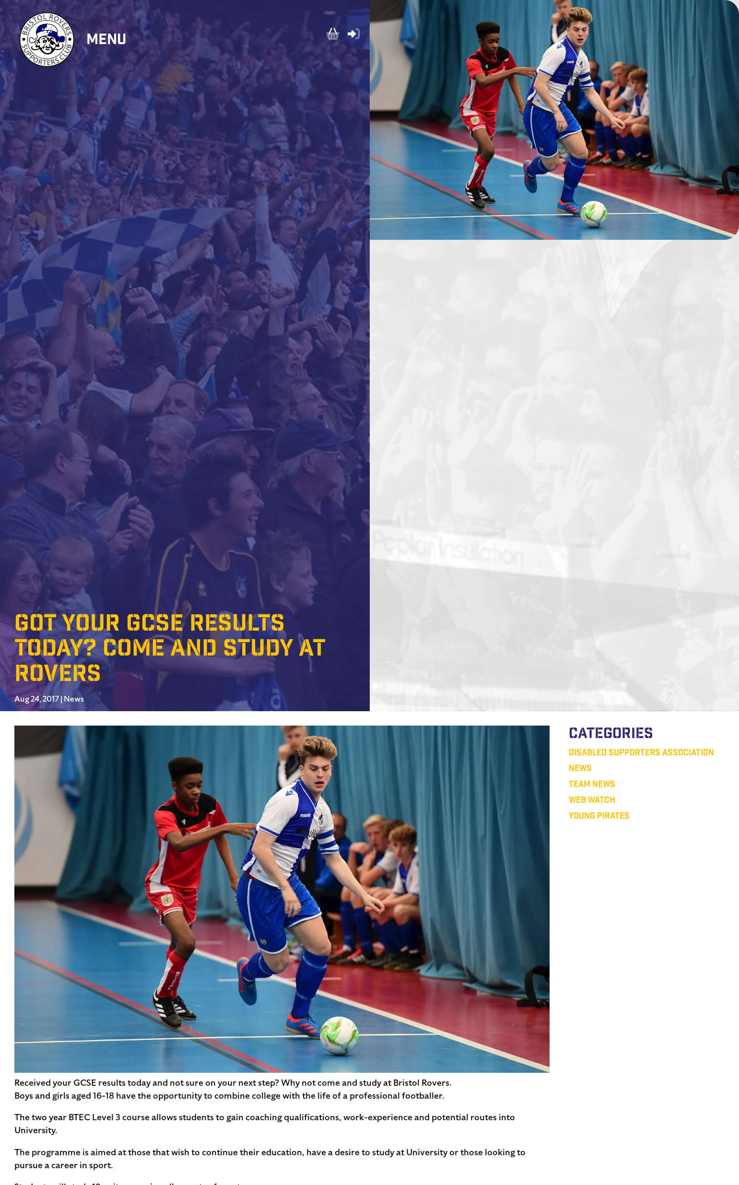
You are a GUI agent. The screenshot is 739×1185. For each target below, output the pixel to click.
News (74, 699)
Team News (592, 785)
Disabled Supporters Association (641, 754)
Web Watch (592, 801)
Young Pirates (599, 817)
